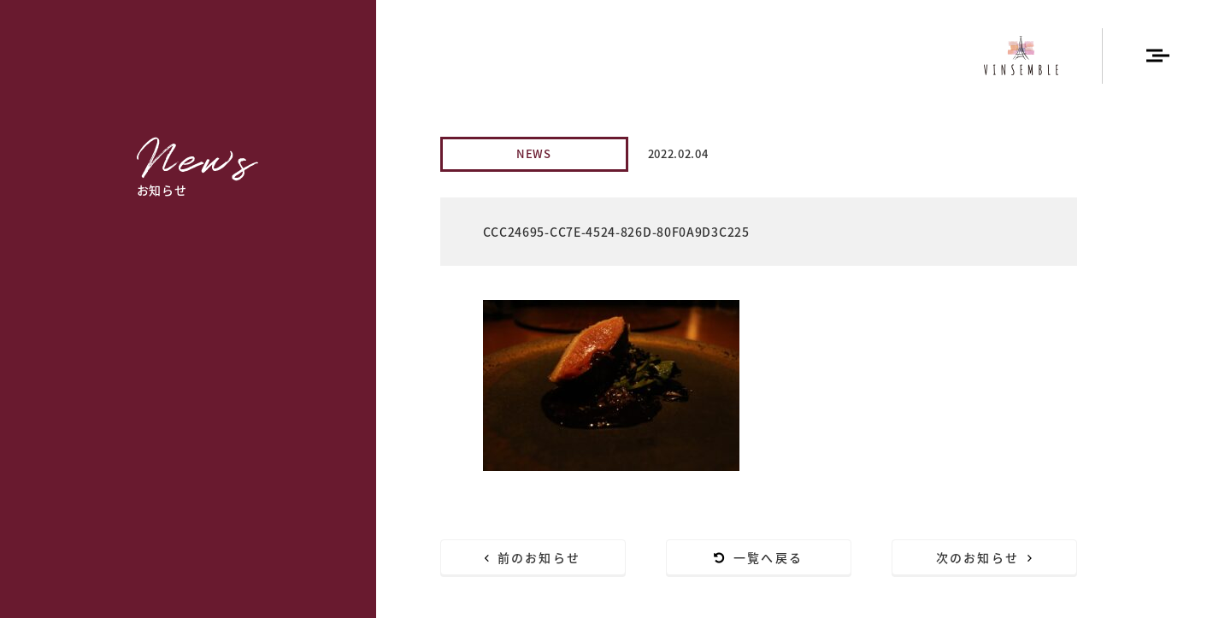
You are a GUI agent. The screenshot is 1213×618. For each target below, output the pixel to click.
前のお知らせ (532, 557)
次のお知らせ (984, 557)
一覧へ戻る (758, 557)
